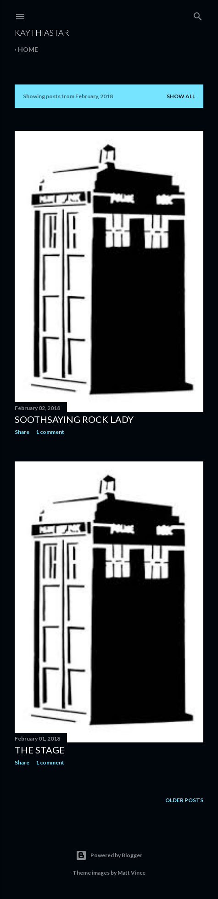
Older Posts (184, 800)
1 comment (50, 431)
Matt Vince (131, 872)
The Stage (40, 749)
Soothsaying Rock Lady (74, 419)
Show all (181, 96)
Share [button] (22, 431)
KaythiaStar (42, 33)
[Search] (197, 14)
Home (28, 49)
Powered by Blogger (109, 855)
